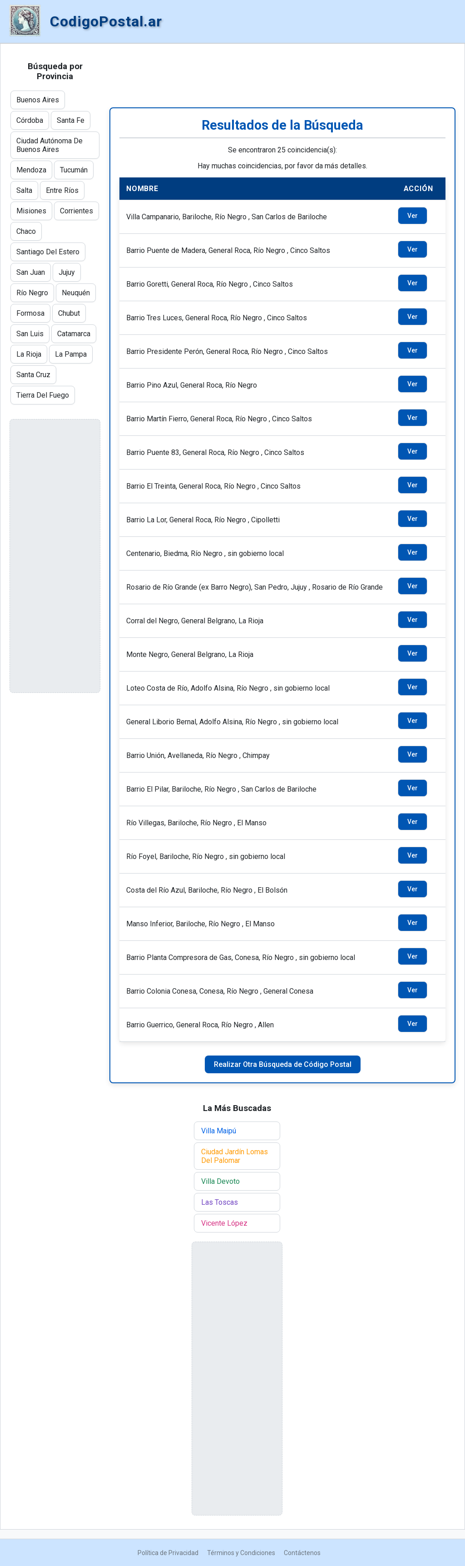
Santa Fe (70, 120)
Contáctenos (302, 1552)
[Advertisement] (282, 75)
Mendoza (31, 170)
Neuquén (76, 292)
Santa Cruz (33, 374)
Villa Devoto (220, 1181)
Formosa (30, 313)
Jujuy (67, 272)
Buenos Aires (37, 100)
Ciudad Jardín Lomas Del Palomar (234, 1156)
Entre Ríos (62, 190)
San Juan (30, 272)
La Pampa (71, 354)
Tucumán (74, 170)
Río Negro (32, 292)
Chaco (26, 231)
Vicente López (224, 1223)
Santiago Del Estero (47, 252)
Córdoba (29, 120)
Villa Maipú (218, 1131)
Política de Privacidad (168, 1552)
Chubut (69, 313)
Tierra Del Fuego (42, 395)
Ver (412, 215)
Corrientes (76, 211)
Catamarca (73, 333)
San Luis (30, 333)
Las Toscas (219, 1202)
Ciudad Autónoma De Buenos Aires (49, 145)
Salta (24, 190)
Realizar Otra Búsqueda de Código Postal (282, 1064)
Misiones (31, 211)
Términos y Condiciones (241, 1552)
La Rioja (28, 354)
